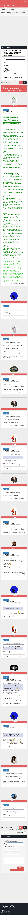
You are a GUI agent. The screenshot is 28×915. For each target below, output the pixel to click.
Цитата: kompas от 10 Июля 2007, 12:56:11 (11, 454)
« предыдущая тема (13, 80)
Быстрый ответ (8, 836)
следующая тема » (22, 80)
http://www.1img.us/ (15, 703)
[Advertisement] (14, 32)
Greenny (15, 105)
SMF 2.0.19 (3, 908)
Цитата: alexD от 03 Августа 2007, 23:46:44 (11, 732)
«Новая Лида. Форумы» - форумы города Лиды (13, 6)
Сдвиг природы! (9, 111)
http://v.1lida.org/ (20, 700)
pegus (14, 335)
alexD (14, 673)
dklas (14, 548)
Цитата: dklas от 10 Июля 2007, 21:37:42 (11, 683)
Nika (15, 444)
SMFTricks (8, 911)
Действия (5, 109)
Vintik (14, 374)
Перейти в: (18, 832)
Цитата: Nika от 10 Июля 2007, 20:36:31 (11, 606)
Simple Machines (15, 908)
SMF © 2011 (9, 908)
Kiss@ (14, 766)
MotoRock (14, 800)
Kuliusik (15, 301)
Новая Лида (14, 913)
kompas (15, 409)
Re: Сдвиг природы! (9, 307)
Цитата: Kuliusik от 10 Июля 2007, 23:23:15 (11, 646)
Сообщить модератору (13, 283)
